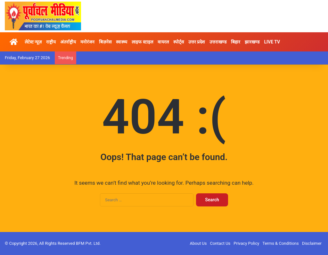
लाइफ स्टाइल (142, 41)
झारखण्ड (252, 41)
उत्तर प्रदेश (196, 41)
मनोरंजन (87, 41)
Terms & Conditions (280, 243)
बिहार (235, 41)
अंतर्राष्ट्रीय (68, 41)
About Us (198, 243)
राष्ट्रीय (51, 41)
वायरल (163, 41)
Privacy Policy (246, 243)
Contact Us (220, 243)
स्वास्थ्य (121, 41)
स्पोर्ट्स (178, 41)
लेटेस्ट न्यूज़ (33, 41)
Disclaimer (312, 243)
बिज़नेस (105, 41)
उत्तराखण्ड (217, 41)
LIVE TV (272, 41)
